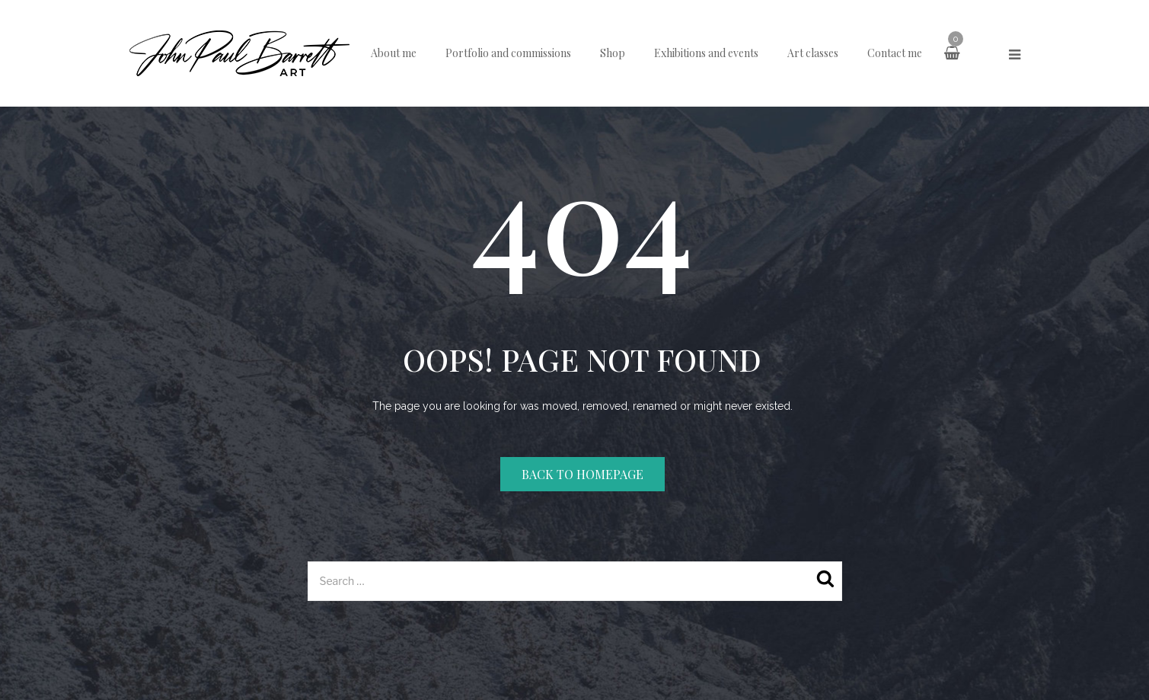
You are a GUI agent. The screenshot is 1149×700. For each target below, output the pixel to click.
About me (394, 53)
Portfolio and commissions (508, 53)
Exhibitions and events (706, 53)
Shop (612, 53)
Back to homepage (582, 474)
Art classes (812, 53)
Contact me (894, 53)
